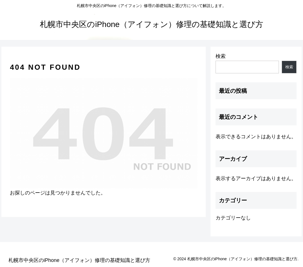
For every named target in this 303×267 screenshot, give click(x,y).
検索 (221, 56)
